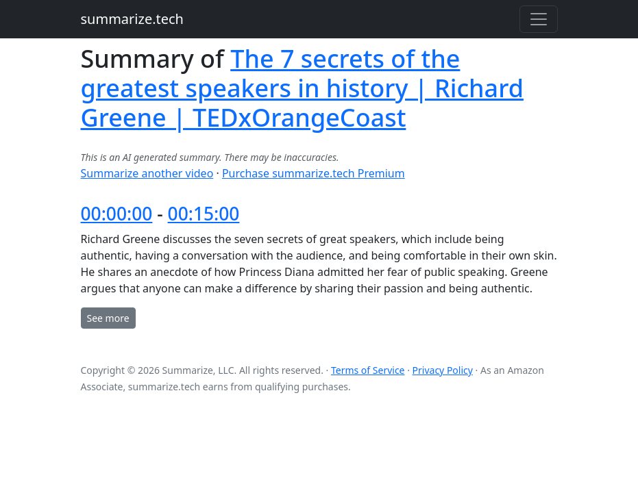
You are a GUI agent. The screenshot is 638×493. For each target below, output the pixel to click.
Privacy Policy (443, 370)
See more (108, 318)
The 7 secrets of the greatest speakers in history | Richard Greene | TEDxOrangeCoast (302, 88)
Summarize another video (147, 173)
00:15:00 (204, 213)
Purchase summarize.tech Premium (313, 173)
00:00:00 (117, 213)
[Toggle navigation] (538, 19)
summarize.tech (132, 19)
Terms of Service (368, 370)
